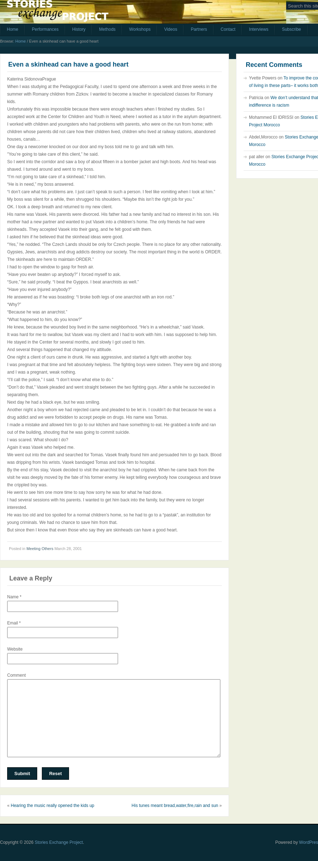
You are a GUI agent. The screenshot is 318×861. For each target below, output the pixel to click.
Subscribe (291, 29)
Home (12, 29)
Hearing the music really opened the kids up (52, 805)
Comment (16, 675)
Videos (170, 29)
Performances (45, 29)
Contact (228, 29)
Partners (199, 29)
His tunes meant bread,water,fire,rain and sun (175, 805)
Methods (107, 29)
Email (14, 623)
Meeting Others (39, 548)
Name (14, 596)
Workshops (140, 29)
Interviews (258, 29)
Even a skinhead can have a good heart (68, 64)
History (78, 29)
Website (15, 649)
